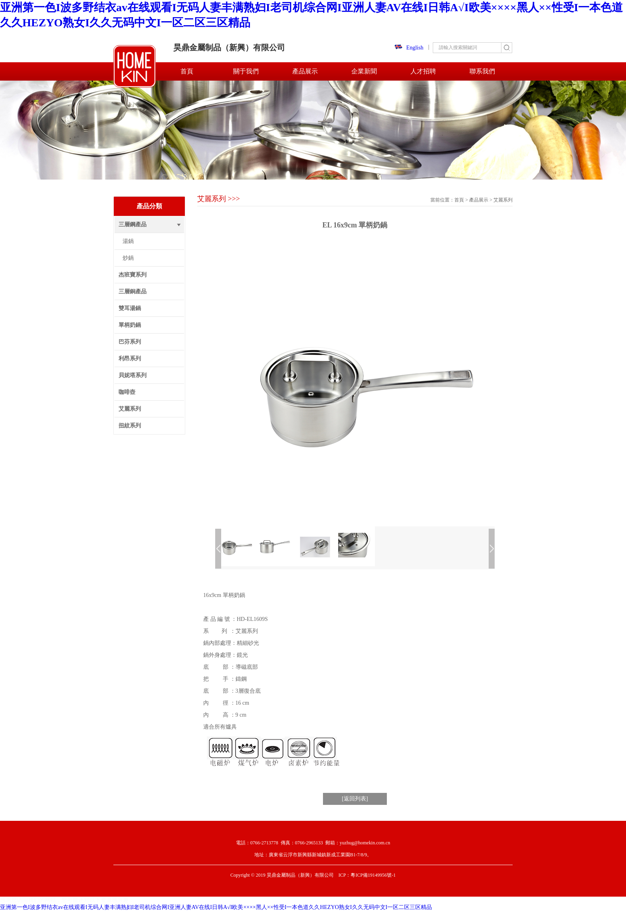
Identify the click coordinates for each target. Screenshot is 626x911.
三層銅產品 (133, 291)
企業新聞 (364, 71)
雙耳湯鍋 (130, 308)
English (409, 48)
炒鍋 (128, 258)
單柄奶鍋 (130, 325)
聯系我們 (482, 71)
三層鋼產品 (133, 224)
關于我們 (246, 71)
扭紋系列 (130, 426)
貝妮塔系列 (133, 375)
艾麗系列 (130, 409)
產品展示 (305, 71)
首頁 (186, 71)
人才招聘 (423, 71)
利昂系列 (130, 359)
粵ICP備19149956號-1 (373, 875)
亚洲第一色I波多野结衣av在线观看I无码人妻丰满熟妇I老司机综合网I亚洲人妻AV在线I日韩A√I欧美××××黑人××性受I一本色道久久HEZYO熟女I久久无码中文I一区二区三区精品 (216, 907)
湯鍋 (128, 241)
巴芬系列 (130, 342)
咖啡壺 (127, 392)
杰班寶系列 (133, 275)
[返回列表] (355, 799)
